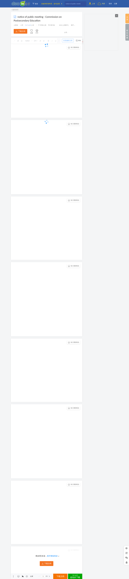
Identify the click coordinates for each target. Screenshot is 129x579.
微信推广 (126, 557)
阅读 (16, 25)
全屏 (31, 576)
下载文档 (20, 31)
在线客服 (126, 562)
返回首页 (15, 10)
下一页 (49, 576)
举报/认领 (42, 25)
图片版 (51, 25)
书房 (101, 3)
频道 (35, 4)
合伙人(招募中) (63, 25)
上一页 (39, 576)
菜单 (13, 576)
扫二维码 (126, 553)
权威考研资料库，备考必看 (50, 4)
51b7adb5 (28, 25)
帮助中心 (126, 548)
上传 (92, 3)
